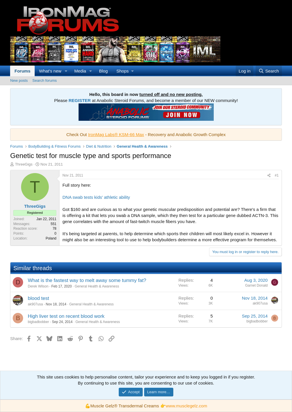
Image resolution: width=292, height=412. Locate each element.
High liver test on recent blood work (66, 316)
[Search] (269, 71)
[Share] (269, 175)
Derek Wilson (38, 286)
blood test (38, 298)
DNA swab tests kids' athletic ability (96, 197)
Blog (103, 70)
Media (80, 70)
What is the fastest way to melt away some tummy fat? (87, 280)
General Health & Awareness (97, 286)
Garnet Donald (256, 285)
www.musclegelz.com (186, 405)
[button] (66, 71)
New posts (19, 80)
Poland (51, 238)
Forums (22, 70)
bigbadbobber (38, 322)
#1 (276, 175)
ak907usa (35, 304)
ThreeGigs (24, 164)
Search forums (44, 80)
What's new (50, 70)
